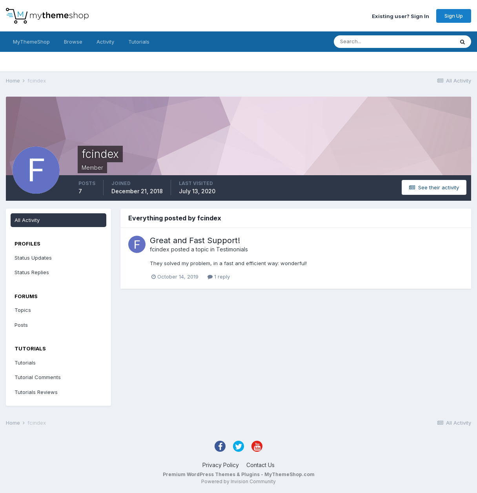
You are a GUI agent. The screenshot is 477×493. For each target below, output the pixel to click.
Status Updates (33, 258)
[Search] (368, 41)
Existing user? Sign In (400, 16)
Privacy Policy (220, 465)
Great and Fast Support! (195, 240)
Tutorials (138, 41)
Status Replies (32, 272)
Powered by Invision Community (238, 481)
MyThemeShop (31, 41)
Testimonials (232, 249)
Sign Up (453, 16)
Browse (73, 41)
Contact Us (260, 465)
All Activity (27, 220)
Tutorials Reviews (36, 392)
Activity (105, 41)
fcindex (159, 249)
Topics (23, 310)
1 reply (219, 276)
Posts (21, 325)
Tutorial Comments (38, 377)
